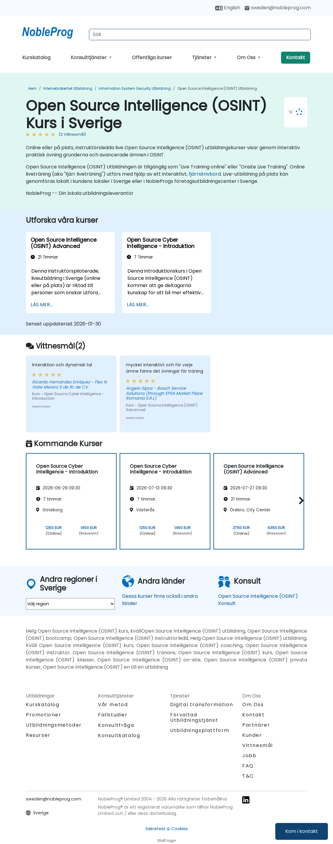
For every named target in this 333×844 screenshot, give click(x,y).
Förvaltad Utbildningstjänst (194, 717)
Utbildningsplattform (199, 730)
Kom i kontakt (301, 831)
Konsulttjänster (89, 57)
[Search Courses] (200, 34)
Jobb (249, 755)
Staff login (166, 840)
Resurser (38, 735)
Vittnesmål (257, 745)
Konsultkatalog (119, 735)
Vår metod (113, 704)
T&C (248, 776)
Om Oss (247, 57)
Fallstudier (113, 714)
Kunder (252, 735)
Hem (32, 88)
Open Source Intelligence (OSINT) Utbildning (217, 88)
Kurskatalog (36, 57)
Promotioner (43, 714)
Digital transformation (201, 704)
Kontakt (295, 57)
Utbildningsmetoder (54, 724)
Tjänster (202, 57)
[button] (300, 500)
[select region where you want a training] (70, 604)
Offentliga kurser (152, 57)
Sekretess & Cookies (166, 829)
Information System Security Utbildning (135, 88)
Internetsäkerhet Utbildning (67, 88)
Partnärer (256, 724)
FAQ (248, 765)
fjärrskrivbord (205, 174)
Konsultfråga (116, 725)
